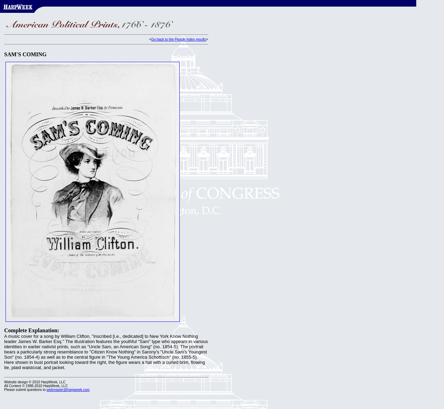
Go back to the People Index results (178, 39)
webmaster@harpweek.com (67, 390)
